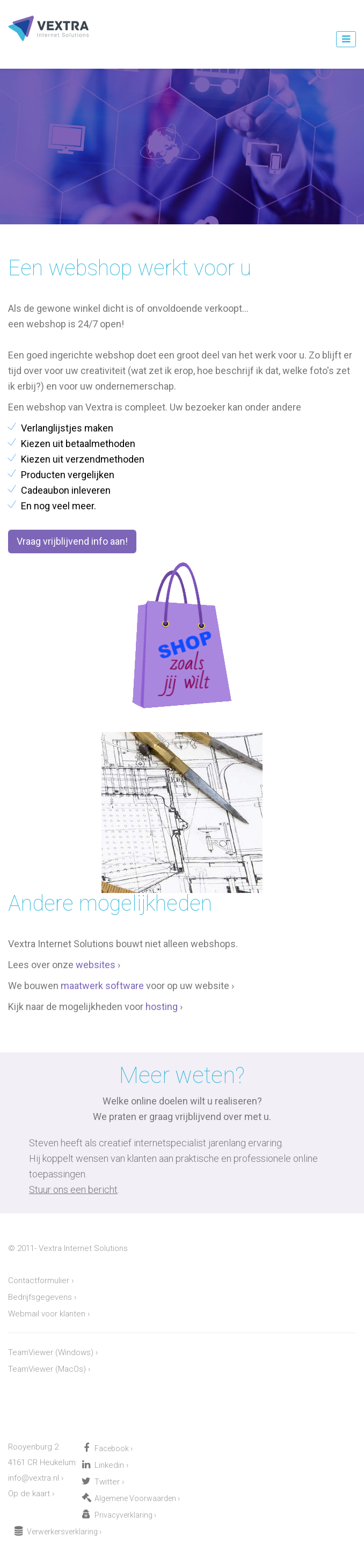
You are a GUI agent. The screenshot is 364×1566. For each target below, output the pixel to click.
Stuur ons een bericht (73, 1189)
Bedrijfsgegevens (40, 1297)
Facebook (111, 1448)
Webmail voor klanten (46, 1314)
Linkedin (109, 1465)
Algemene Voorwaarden (135, 1498)
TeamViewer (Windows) (50, 1352)
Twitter (107, 1482)
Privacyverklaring (123, 1515)
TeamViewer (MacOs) (47, 1369)
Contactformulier (38, 1280)
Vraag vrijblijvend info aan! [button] (72, 541)
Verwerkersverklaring (62, 1531)
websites (95, 964)
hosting (161, 1006)
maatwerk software (102, 985)
